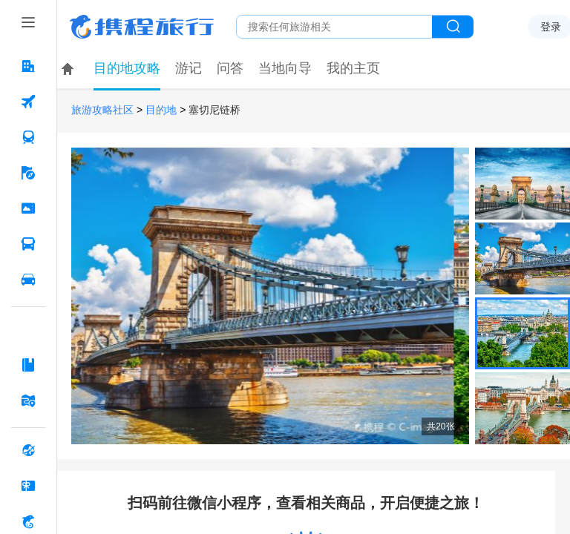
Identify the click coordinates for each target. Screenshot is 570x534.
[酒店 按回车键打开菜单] (28, 66)
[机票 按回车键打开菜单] (28, 101)
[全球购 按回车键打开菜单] (28, 450)
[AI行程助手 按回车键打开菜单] (28, 329)
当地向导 (285, 68)
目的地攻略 (127, 68)
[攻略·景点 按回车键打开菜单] (28, 364)
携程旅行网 (142, 27)
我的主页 (353, 68)
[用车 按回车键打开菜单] (28, 279)
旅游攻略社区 (102, 110)
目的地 (161, 110)
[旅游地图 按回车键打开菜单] (28, 400)
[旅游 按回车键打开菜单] (28, 172)
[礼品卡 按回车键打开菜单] (28, 485)
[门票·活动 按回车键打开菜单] (28, 208)
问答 (230, 68)
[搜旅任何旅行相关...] (334, 26)
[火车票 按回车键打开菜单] (28, 137)
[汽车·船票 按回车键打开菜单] (28, 244)
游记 (188, 68)
